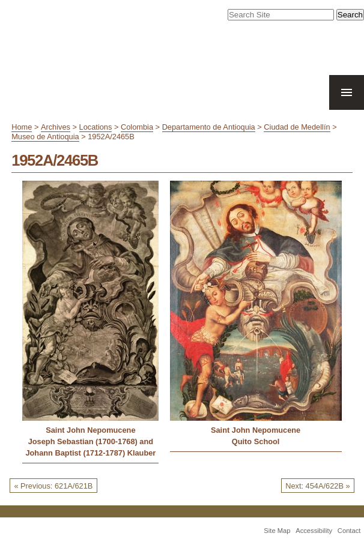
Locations (95, 126)
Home (21, 126)
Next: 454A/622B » (317, 485)
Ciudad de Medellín (297, 126)
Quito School (256, 441)
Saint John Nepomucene (90, 430)
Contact (349, 530)
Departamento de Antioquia (208, 126)
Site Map (277, 530)
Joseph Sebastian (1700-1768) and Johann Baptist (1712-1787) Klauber (90, 447)
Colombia (137, 126)
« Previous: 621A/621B (53, 485)
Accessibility (314, 530)
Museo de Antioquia (45, 136)
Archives (55, 126)
